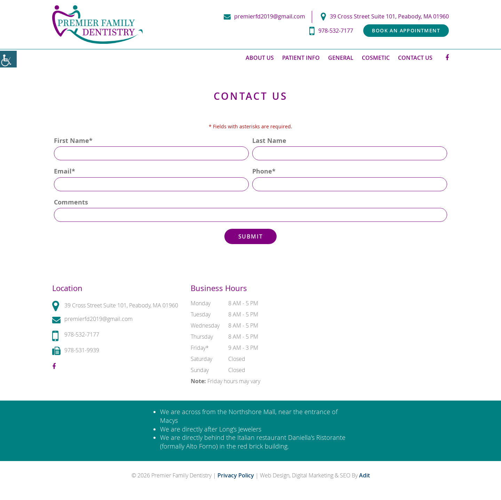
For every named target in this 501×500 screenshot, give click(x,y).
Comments (71, 202)
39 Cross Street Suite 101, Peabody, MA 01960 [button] (385, 16)
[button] (8, 59)
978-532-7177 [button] (331, 30)
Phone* (264, 171)
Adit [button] (364, 475)
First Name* (73, 141)
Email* (64, 171)
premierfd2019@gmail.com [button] (264, 16)
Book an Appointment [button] (406, 30)
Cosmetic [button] (376, 58)
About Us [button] (260, 58)
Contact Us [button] (415, 58)
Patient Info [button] (301, 58)
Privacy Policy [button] (236, 475)
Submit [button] (250, 236)
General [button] (340, 58)
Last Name (269, 141)
